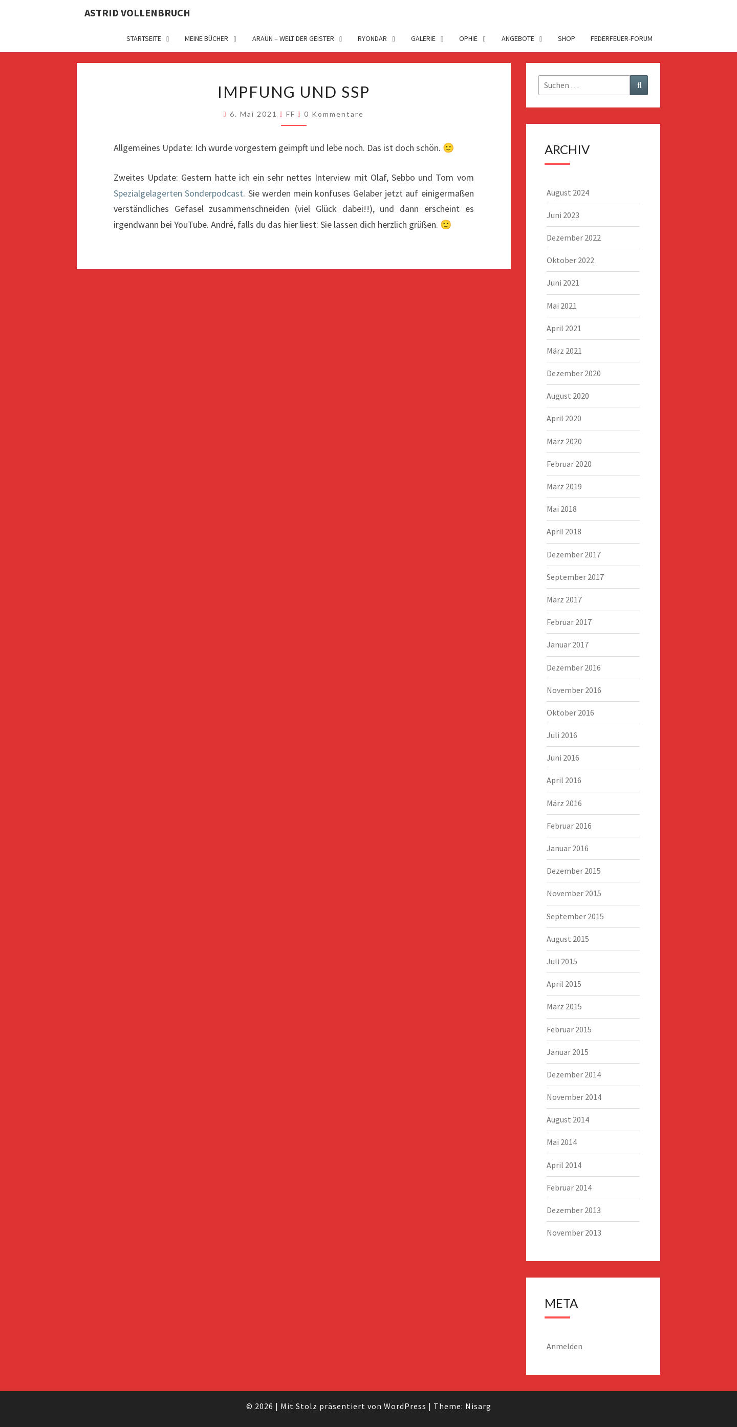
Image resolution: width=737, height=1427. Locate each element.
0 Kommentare (334, 114)
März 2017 (564, 599)
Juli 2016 (562, 735)
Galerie (423, 38)
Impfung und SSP (294, 91)
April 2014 (564, 1165)
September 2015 (575, 916)
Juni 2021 (563, 282)
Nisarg (478, 1406)
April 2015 (564, 984)
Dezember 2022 (574, 237)
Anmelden (564, 1346)
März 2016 (564, 803)
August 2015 (568, 939)
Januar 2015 (568, 1052)
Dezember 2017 (574, 554)
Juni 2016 (563, 757)
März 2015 (564, 1006)
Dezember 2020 (574, 373)
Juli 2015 (562, 961)
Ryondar (372, 38)
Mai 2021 (562, 305)
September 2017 (575, 577)
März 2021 (564, 350)
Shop (566, 38)
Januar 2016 (568, 848)
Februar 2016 (569, 825)
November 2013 (574, 1232)
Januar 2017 (568, 644)
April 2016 (564, 780)
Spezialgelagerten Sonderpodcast (178, 193)
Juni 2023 (563, 215)
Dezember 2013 (574, 1210)
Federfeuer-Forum (622, 38)
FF (290, 114)
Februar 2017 (569, 622)
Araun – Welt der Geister (293, 38)
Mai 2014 (562, 1142)
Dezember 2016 (574, 667)
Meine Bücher (206, 38)
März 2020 (564, 441)
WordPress (405, 1406)
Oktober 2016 (570, 712)
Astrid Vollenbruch (137, 12)
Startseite (143, 38)
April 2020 (564, 418)
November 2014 (574, 1097)
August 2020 (568, 396)
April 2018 (564, 531)
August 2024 (568, 192)
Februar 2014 (569, 1187)
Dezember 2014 (574, 1074)
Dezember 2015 (574, 871)
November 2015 (574, 893)
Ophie (468, 38)
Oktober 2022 (570, 260)
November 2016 (574, 690)
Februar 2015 (569, 1029)
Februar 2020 (569, 464)
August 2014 (568, 1119)
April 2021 (564, 328)
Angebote (518, 38)
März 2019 (564, 486)
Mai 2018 (562, 509)
